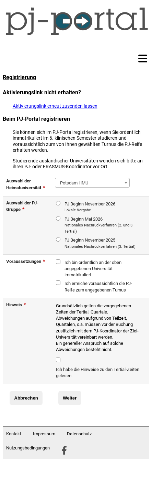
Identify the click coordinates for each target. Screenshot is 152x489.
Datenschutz (79, 433)
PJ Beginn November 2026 (90, 207)
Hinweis (16, 304)
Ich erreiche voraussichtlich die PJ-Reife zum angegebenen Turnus (98, 286)
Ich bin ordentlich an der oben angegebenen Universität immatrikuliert (93, 268)
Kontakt (13, 433)
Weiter (70, 398)
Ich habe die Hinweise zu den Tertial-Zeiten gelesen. (97, 372)
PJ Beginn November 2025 (100, 243)
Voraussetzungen (25, 261)
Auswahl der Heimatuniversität (25, 184)
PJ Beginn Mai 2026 (101, 225)
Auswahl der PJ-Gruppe (22, 206)
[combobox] (92, 183)
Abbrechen (26, 398)
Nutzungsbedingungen (28, 447)
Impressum (44, 433)
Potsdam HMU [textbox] (73, 182)
